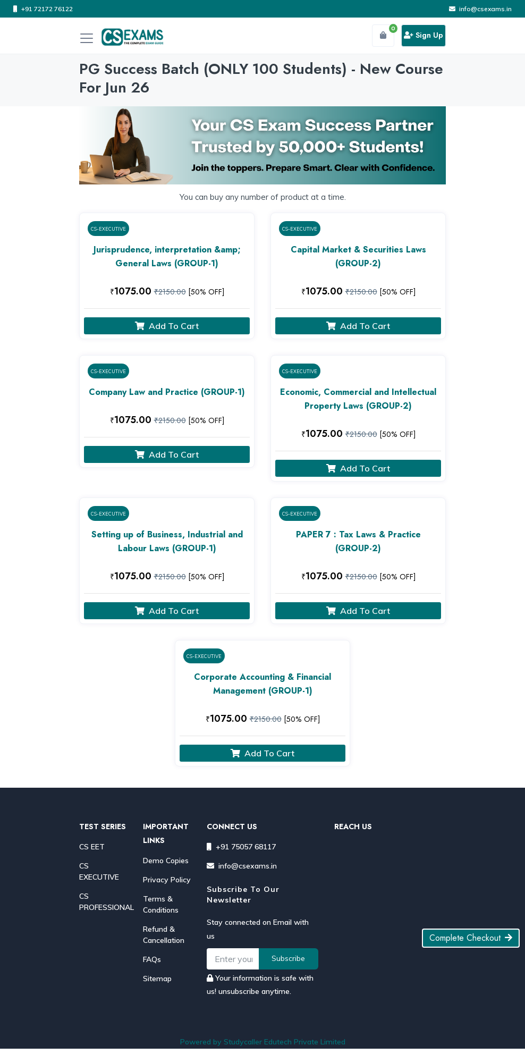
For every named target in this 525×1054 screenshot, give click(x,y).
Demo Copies (166, 860)
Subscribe (288, 958)
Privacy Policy (167, 879)
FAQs (152, 959)
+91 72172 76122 (43, 9)
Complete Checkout (470, 938)
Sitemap (157, 978)
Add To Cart (167, 326)
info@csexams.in (480, 9)
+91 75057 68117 (241, 846)
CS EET (92, 846)
